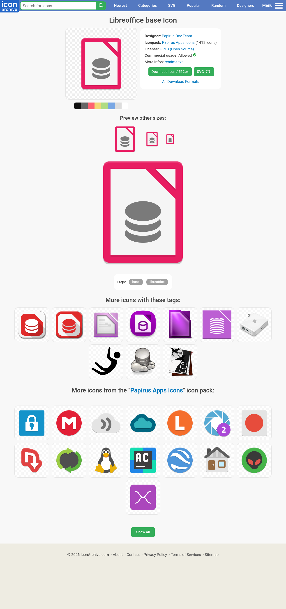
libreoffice (157, 282)
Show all (143, 532)
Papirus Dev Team (177, 36)
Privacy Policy (155, 554)
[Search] (101, 5)
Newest (120, 5)
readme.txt (174, 62)
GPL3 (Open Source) (177, 49)
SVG (171, 5)
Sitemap (212, 554)
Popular (193, 5)
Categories (147, 5)
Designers (245, 5)
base (135, 282)
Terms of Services (186, 554)
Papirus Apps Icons (178, 42)
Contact (133, 554)
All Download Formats (180, 81)
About (118, 554)
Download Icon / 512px (170, 72)
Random (218, 5)
